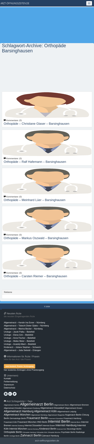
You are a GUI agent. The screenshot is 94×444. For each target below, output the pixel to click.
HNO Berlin (42, 422)
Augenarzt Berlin (73, 414)
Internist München (18, 428)
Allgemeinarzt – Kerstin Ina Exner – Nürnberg (24, 322)
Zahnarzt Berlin (31, 435)
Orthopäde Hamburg (29, 432)
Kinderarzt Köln (61, 429)
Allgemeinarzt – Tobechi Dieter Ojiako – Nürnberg (26, 326)
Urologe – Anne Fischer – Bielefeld (19, 338)
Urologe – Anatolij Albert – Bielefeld (20, 344)
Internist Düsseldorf (33, 425)
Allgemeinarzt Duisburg (31, 408)
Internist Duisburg (18, 426)
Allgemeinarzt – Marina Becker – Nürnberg (23, 329)
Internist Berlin (59, 421)
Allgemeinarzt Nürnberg (39, 415)
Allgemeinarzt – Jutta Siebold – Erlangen (22, 350)
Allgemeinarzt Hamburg (19, 411)
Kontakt (7, 378)
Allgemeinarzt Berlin (36, 404)
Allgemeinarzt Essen (73, 408)
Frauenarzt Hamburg (72, 418)
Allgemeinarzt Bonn (61, 405)
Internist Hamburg (66, 425)
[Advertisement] (47, 25)
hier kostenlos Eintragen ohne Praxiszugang (24, 370)
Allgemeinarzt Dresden (13, 408)
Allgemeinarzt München (17, 414)
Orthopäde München (54, 432)
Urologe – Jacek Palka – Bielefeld (19, 332)
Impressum (9, 385)
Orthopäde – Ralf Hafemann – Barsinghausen (35, 161)
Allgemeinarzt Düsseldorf (52, 408)
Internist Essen (49, 426)
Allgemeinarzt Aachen (11, 405)
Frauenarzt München (27, 422)
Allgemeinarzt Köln (45, 411)
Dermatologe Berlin (18, 418)
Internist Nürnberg (33, 429)
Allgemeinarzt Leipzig (66, 411)
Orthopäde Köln (41, 432)
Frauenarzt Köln (10, 422)
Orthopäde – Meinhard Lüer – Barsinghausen (34, 200)
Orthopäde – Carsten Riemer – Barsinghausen (35, 276)
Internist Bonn (76, 422)
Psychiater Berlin (68, 432)
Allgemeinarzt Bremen (79, 405)
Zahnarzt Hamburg (50, 436)
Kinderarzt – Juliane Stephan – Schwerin (22, 347)
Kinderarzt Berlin (47, 428)
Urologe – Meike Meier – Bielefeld (19, 341)
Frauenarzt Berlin (37, 418)
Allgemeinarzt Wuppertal (56, 415)
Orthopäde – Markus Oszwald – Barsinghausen (36, 238)
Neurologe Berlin (74, 429)
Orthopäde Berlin (13, 432)
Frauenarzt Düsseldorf (56, 418)
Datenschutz (9, 388)
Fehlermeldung (11, 381)
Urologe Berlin (14, 436)
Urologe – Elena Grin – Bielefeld (18, 335)
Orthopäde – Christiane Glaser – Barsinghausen (36, 123)
